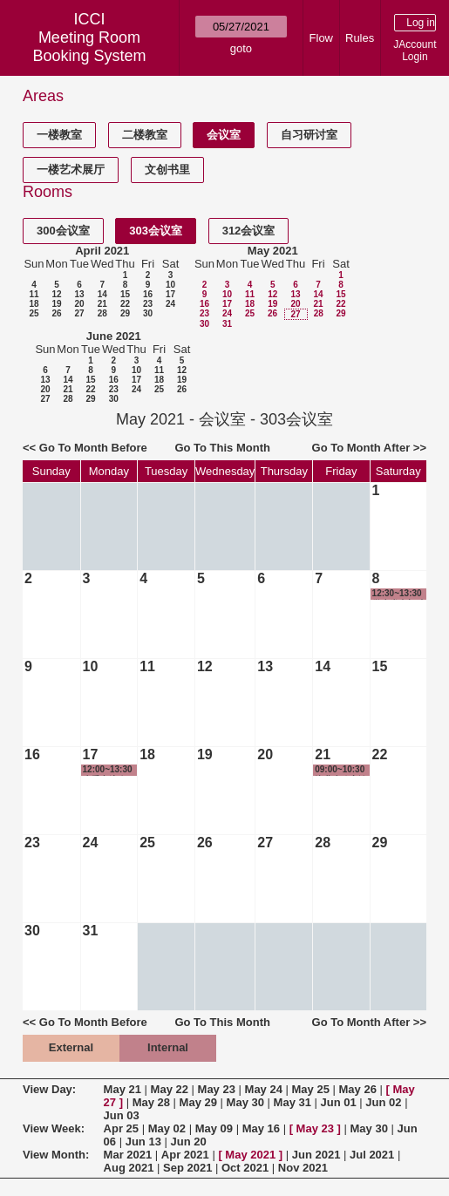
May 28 (151, 1102)
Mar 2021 (128, 1154)
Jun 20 (188, 1141)
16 (148, 294)
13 (79, 294)
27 (79, 313)
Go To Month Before (93, 447)
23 (148, 304)
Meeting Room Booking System (89, 47)
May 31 (292, 1102)
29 (125, 313)
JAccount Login (414, 50)
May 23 (216, 1089)
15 (125, 294)
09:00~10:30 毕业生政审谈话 (341, 770)
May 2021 (273, 250)
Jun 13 (143, 1141)
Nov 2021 (303, 1167)
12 (56, 294)
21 (102, 304)
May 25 (311, 1089)
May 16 (261, 1128)
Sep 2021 (187, 1167)
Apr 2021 (185, 1154)
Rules (359, 37)
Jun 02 (383, 1102)
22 (125, 304)
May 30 (245, 1102)
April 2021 (102, 250)
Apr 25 (121, 1128)
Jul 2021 (372, 1154)
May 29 (198, 1102)
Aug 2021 (129, 1167)
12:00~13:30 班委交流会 (108, 770)
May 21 (122, 1089)
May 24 (263, 1089)
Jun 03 (121, 1115)
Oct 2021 (245, 1167)
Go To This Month (222, 447)
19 (56, 304)
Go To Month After (361, 447)
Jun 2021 (316, 1154)
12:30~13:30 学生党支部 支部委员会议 (399, 594)
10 (170, 284)
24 (170, 304)
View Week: (54, 1128)
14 (102, 294)
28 (102, 313)
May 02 (167, 1128)
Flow (321, 37)
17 (170, 294)
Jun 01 (339, 1102)
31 (227, 324)
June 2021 (113, 336)
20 (79, 304)
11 (33, 294)
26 (56, 313)
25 (33, 313)
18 (33, 304)
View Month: (56, 1154)
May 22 (169, 1089)
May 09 (214, 1128)
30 (148, 313)
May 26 (358, 1089)
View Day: (49, 1089)
